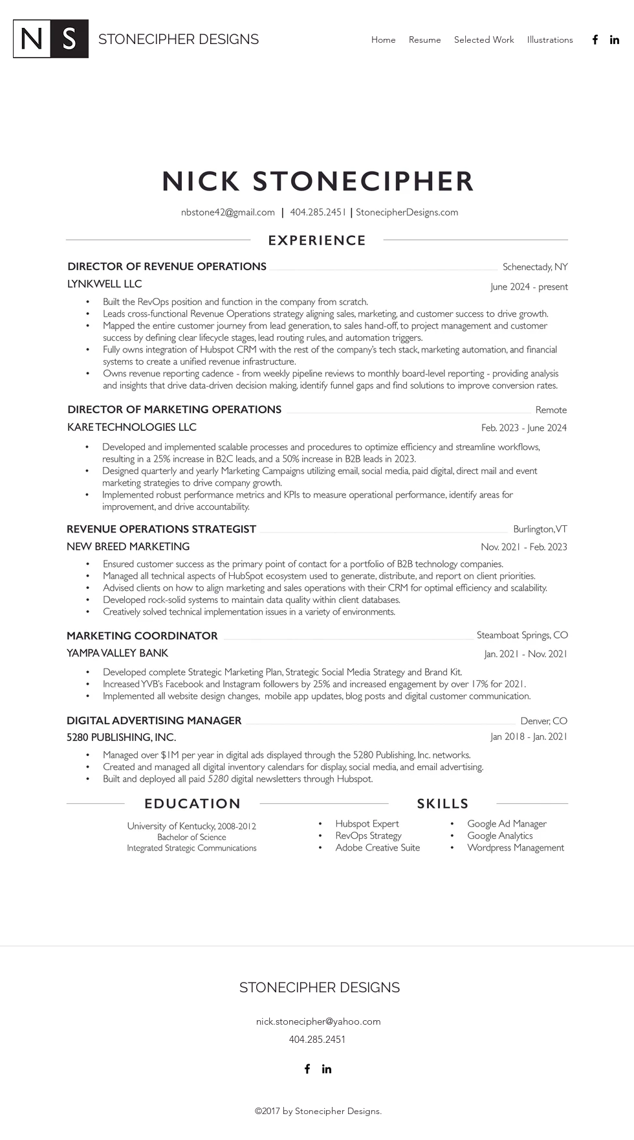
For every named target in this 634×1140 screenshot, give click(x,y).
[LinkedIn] (614, 39)
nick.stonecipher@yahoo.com (318, 1021)
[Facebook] (595, 39)
